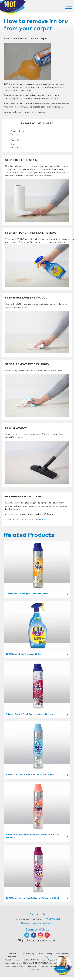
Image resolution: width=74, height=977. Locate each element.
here (42, 520)
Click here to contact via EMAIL (37, 923)
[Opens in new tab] (26, 935)
